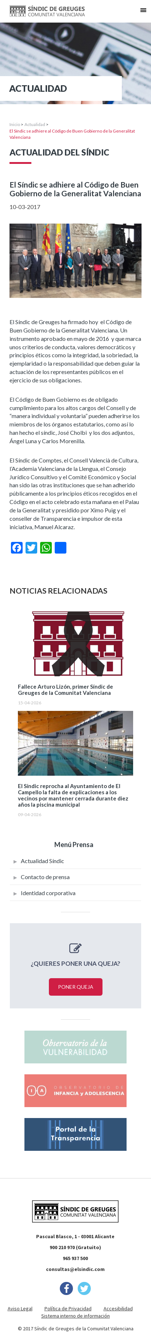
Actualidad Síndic (42, 861)
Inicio (14, 124)
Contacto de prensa (45, 877)
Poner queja (75, 987)
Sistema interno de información (75, 1316)
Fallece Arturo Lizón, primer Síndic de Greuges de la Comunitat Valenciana (65, 690)
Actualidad (34, 124)
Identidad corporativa (48, 893)
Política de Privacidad (68, 1308)
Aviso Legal (20, 1308)
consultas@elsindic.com (75, 1269)
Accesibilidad (118, 1308)
